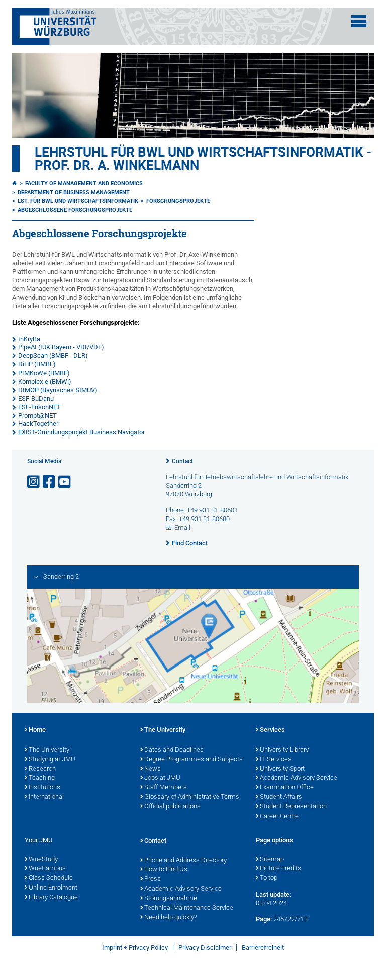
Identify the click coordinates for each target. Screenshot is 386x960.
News (150, 769)
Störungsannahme (168, 898)
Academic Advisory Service (296, 778)
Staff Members (163, 787)
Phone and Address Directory (183, 860)
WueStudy (41, 859)
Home (35, 730)
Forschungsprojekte (178, 201)
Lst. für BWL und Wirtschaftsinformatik (78, 201)
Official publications (170, 806)
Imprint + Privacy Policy (135, 947)
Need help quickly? (168, 917)
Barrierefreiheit (263, 947)
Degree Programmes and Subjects (191, 759)
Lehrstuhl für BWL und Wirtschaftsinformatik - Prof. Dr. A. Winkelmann (203, 158)
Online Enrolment (51, 888)
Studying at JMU (50, 759)
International (44, 797)
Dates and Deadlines (172, 750)
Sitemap (270, 859)
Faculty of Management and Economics (84, 183)
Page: (264, 919)
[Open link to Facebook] (50, 482)
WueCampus (45, 868)
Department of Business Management (74, 192)
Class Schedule (49, 878)
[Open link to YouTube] (65, 482)
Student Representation (291, 806)
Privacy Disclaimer (204, 947)
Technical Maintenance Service (186, 908)
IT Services (274, 759)
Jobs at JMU (160, 778)
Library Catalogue (51, 897)
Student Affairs (279, 797)
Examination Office (285, 787)
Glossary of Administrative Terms (189, 797)
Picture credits (278, 868)
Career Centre (277, 816)
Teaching (40, 778)
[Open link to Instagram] (34, 482)
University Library (282, 750)
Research (40, 769)
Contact (182, 461)
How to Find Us (163, 869)
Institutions (42, 787)
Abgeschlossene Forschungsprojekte (75, 210)
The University (47, 750)
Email (182, 527)
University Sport (280, 769)
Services (270, 730)
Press (150, 879)
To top (266, 878)
